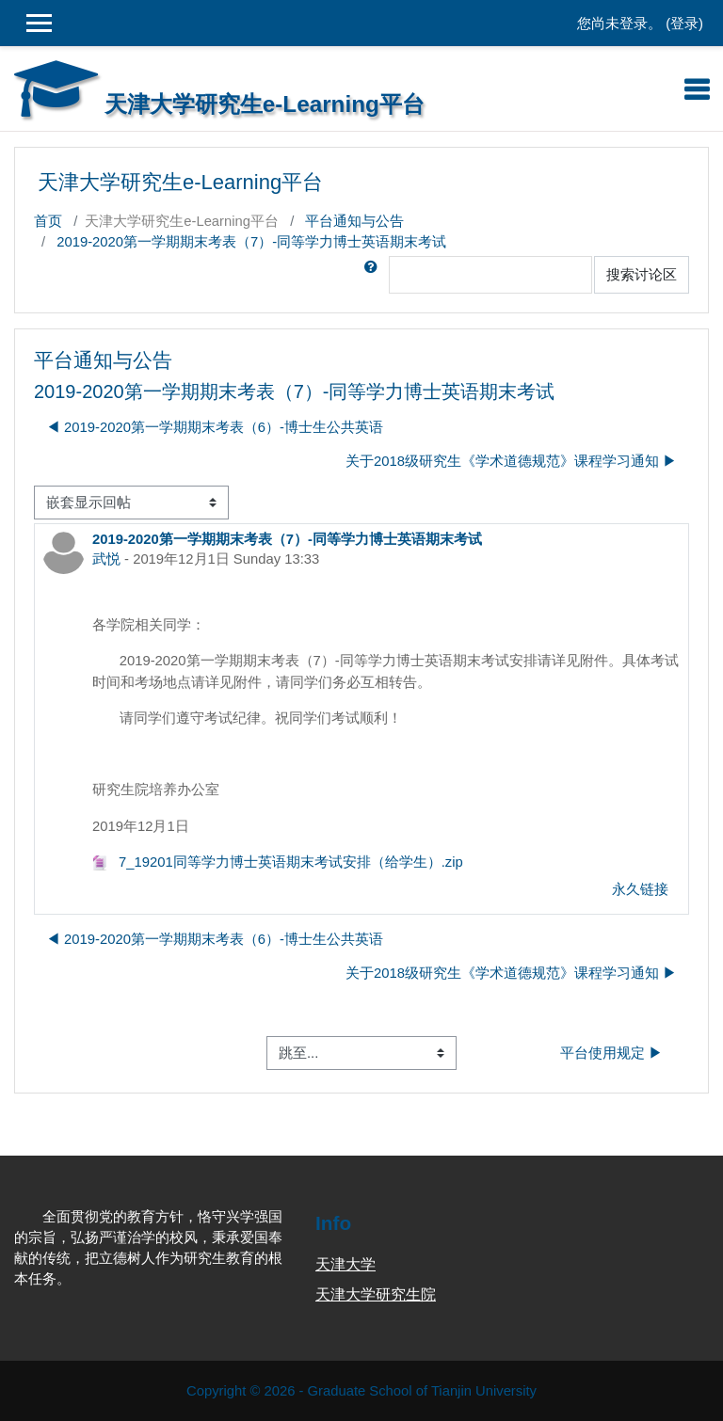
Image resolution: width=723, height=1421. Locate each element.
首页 (48, 221)
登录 (684, 23)
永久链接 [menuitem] (640, 889)
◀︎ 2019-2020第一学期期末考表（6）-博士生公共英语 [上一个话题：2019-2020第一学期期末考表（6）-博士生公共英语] (214, 427)
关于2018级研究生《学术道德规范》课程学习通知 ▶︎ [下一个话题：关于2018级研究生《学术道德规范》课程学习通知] (511, 461)
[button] (374, 275)
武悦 (106, 559)
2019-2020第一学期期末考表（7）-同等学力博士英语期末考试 (251, 241)
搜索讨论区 (641, 274)
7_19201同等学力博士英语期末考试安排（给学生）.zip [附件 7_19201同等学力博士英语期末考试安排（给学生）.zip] (277, 862)
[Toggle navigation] (696, 89)
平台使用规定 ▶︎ (611, 1053)
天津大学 (345, 1264)
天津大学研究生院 (375, 1294)
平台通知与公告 (354, 221)
